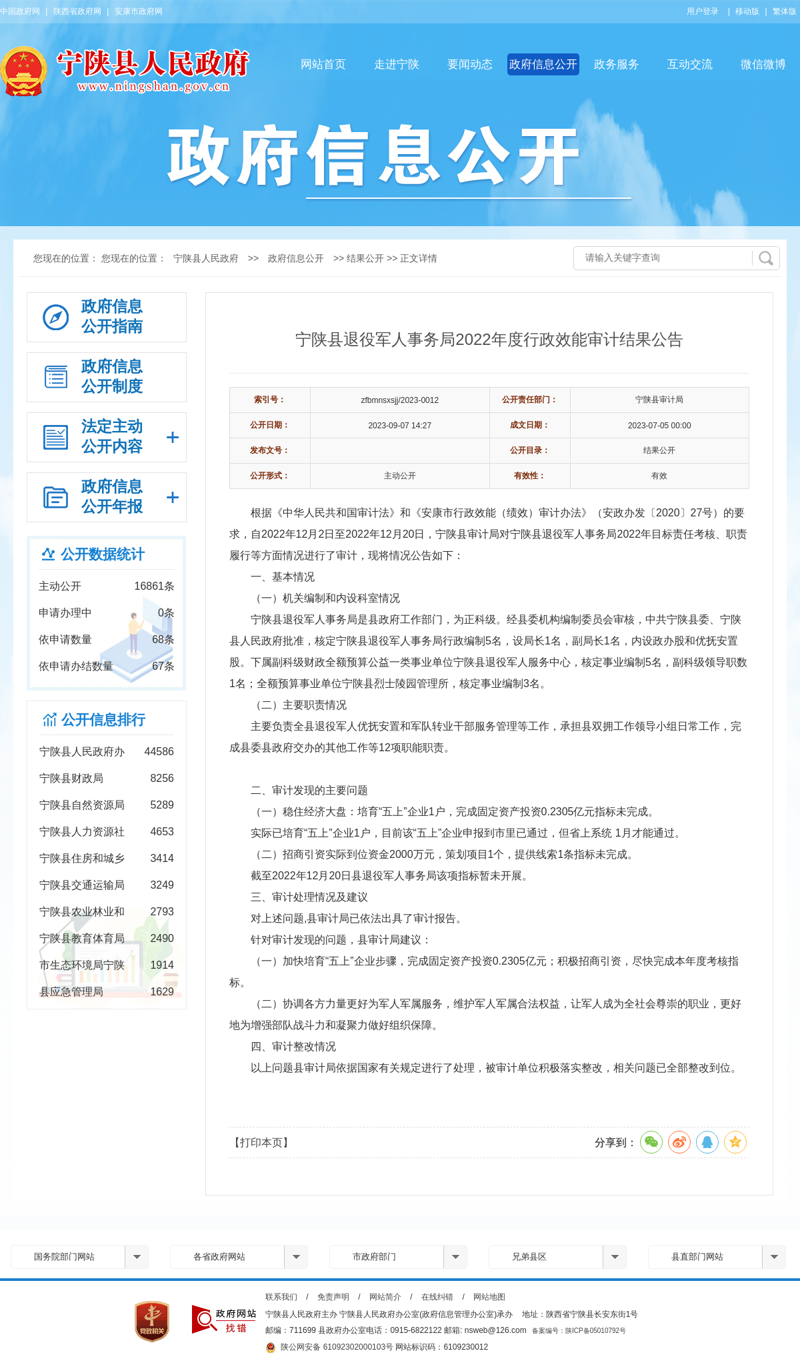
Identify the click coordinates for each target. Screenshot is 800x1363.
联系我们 (281, 1297)
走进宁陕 (396, 64)
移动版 (747, 11)
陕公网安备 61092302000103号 (329, 1347)
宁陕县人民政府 (206, 258)
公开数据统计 (103, 554)
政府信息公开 (543, 64)
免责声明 (333, 1297)
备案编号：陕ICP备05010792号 (579, 1330)
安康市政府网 (139, 11)
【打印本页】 (261, 1142)
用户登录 (703, 11)
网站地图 (489, 1297)
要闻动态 (470, 64)
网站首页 (323, 64)
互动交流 (690, 64)
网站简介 (385, 1297)
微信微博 (763, 64)
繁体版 (785, 11)
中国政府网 (20, 11)
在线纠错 (437, 1297)
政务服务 (616, 64)
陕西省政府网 (77, 11)
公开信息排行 (103, 719)
